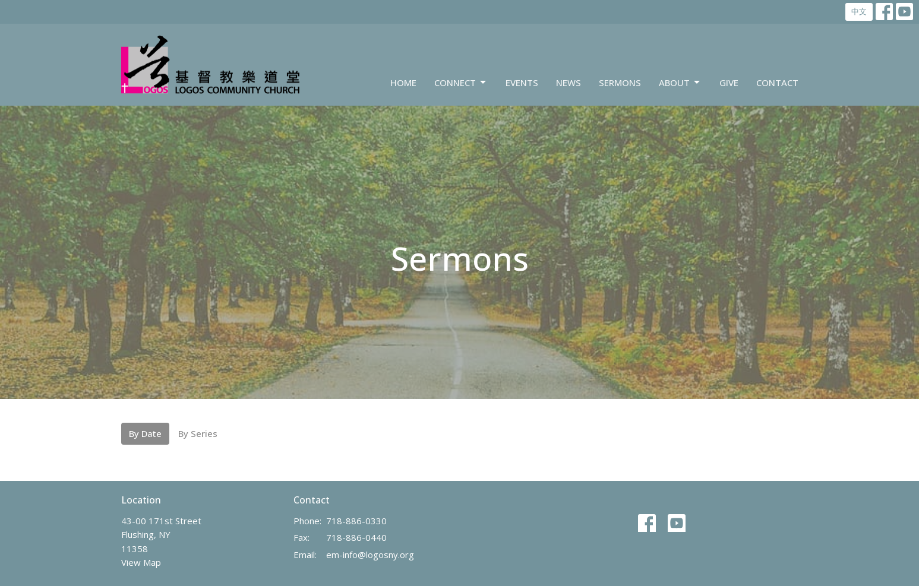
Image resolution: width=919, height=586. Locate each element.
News (568, 82)
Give (728, 82)
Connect (461, 83)
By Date (145, 433)
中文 (859, 11)
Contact (777, 82)
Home (403, 82)
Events (522, 82)
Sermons (620, 82)
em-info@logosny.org (370, 554)
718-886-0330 (356, 521)
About (680, 83)
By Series (197, 433)
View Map (141, 562)
